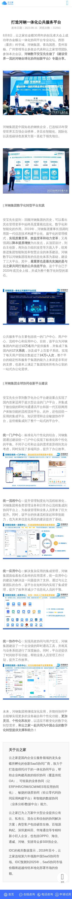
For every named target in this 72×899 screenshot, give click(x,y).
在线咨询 (27, 894)
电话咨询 (45, 894)
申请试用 (63, 894)
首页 (9, 894)
